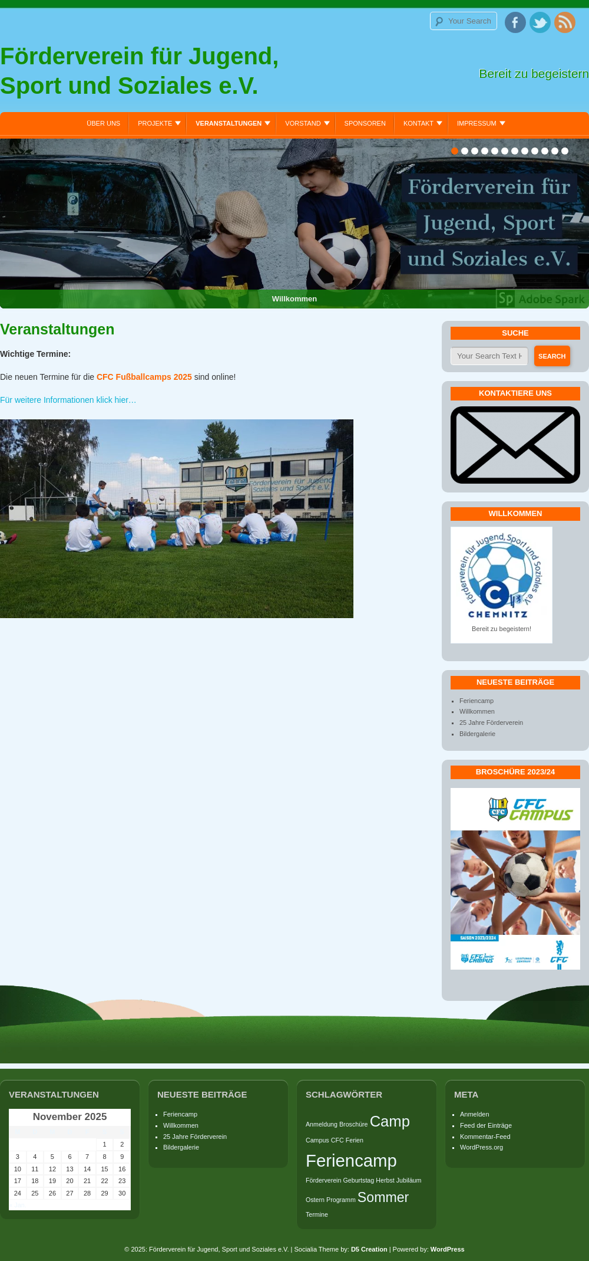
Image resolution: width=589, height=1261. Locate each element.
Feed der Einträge (486, 1125)
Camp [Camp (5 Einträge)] (390, 1121)
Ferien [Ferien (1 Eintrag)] (354, 1140)
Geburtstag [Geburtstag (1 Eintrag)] (358, 1180)
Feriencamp (476, 700)
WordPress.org (481, 1147)
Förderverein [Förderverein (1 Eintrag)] (323, 1180)
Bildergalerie (477, 733)
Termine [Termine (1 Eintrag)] (317, 1214)
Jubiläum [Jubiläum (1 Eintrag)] (409, 1180)
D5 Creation (369, 1249)
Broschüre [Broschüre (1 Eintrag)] (353, 1124)
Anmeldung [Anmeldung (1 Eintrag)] (321, 1124)
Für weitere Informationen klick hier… (68, 400)
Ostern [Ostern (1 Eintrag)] (315, 1199)
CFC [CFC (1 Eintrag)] (337, 1140)
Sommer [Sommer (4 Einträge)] (383, 1197)
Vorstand (302, 123)
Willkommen (477, 711)
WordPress (448, 1249)
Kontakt (418, 123)
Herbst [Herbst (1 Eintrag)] (385, 1180)
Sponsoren (365, 123)
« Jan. (18, 1205)
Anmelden (474, 1114)
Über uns (103, 123)
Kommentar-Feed (485, 1136)
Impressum (477, 123)
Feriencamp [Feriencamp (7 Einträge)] (351, 1160)
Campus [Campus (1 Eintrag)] (317, 1140)
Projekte (155, 123)
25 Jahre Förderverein (491, 722)
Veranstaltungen (229, 123)
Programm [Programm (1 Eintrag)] (341, 1199)
